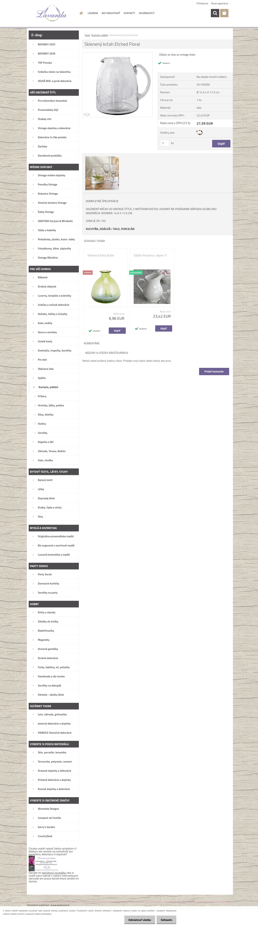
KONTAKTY (129, 13)
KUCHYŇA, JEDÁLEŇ (98, 229)
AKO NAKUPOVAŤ (111, 13)
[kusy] (164, 143)
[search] (215, 13)
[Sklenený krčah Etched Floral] (117, 53)
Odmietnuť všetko (138, 920)
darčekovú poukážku (54, 873)
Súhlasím (166, 920)
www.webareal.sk (60, 905)
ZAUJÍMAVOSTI (146, 13)
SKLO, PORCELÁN (123, 229)
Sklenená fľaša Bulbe (100, 255)
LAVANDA (93, 13)
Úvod (87, 35)
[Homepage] (81, 13)
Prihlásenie (202, 3)
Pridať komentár (214, 371)
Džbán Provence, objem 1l (150, 255)
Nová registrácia (219, 3)
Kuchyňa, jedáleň (100, 35)
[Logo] (51, 13)
